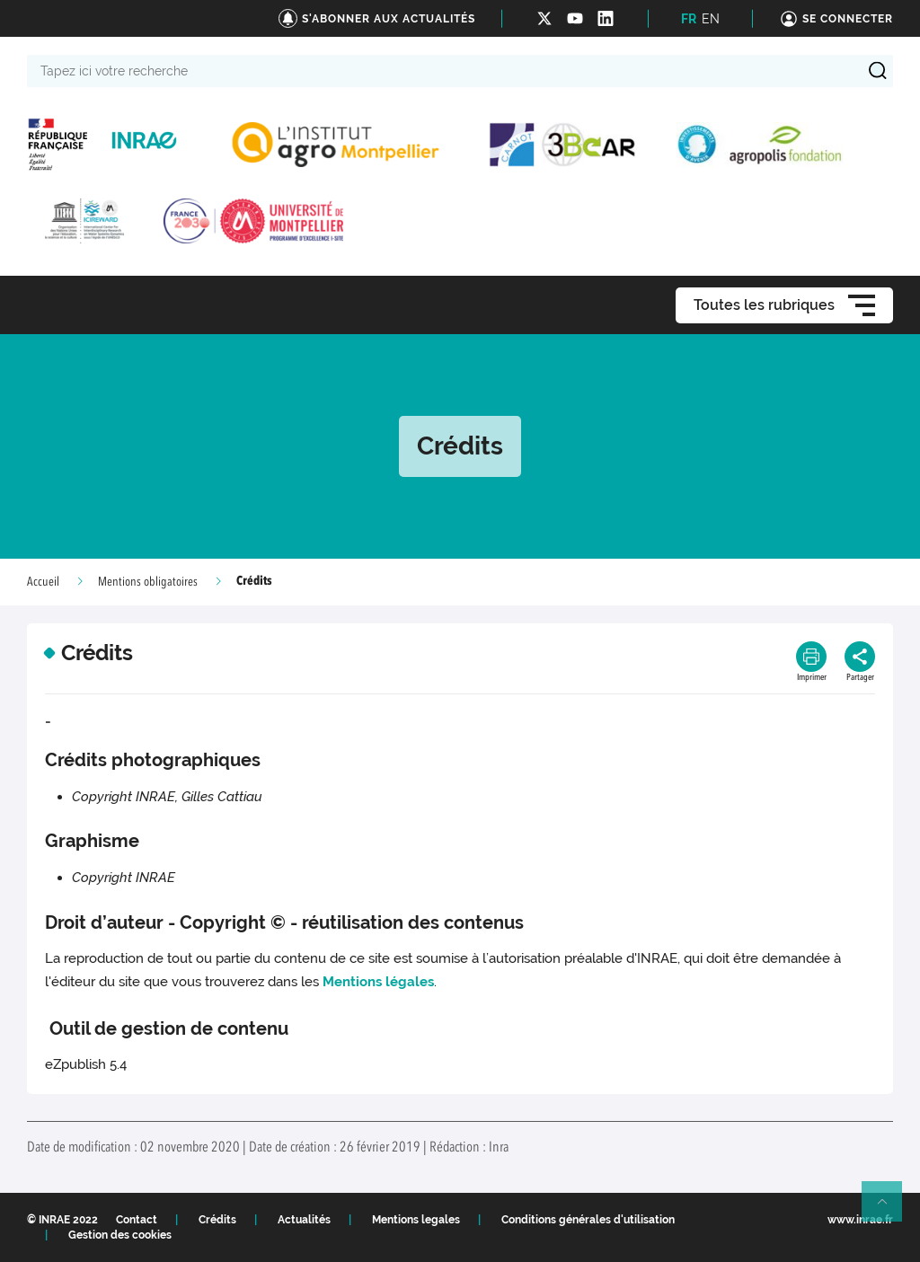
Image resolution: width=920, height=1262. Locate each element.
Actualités (304, 1219)
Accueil (43, 582)
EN (711, 19)
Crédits (217, 1219)
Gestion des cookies (120, 1235)
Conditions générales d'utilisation (588, 1219)
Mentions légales (378, 982)
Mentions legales (416, 1219)
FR (688, 19)
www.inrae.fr (860, 1219)
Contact (136, 1219)
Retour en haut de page (889, 1209)
